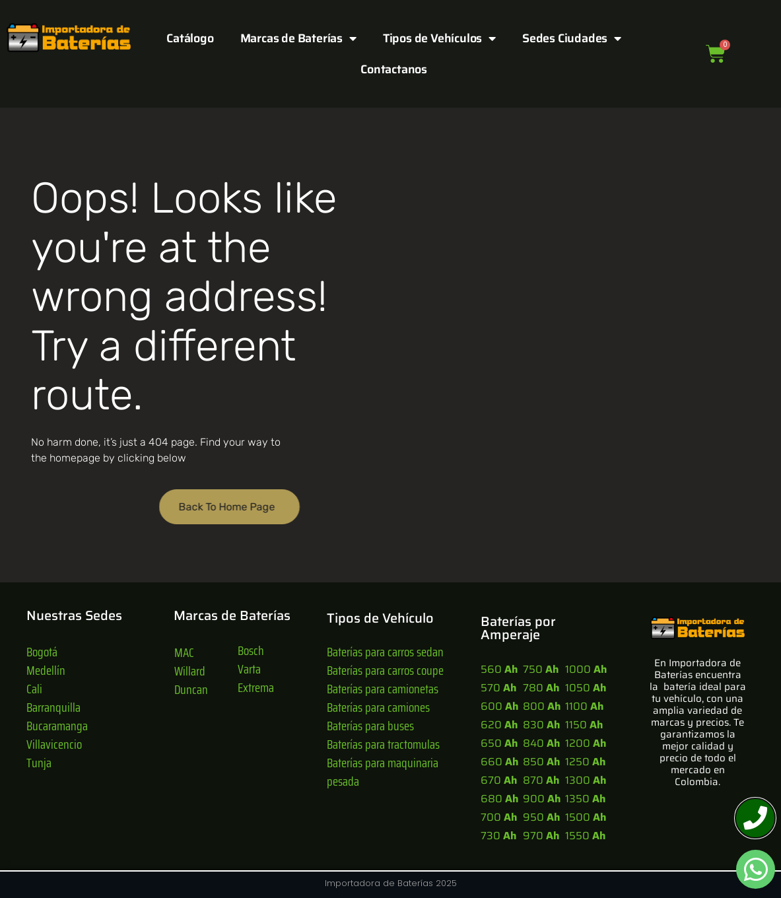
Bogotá (41, 652)
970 (541, 835)
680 (499, 798)
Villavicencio (54, 744)
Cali (34, 689)
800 (541, 706)
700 (499, 817)
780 (541, 687)
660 (499, 761)
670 (499, 780)
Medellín (45, 670)
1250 (585, 761)
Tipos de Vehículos (439, 38)
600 (499, 706)
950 (541, 817)
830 (541, 724)
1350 (585, 798)
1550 (585, 835)
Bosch (251, 650)
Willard (189, 671)
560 (499, 669)
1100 (584, 706)
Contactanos (393, 69)
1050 (585, 687)
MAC (184, 652)
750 (541, 669)
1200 (585, 743)
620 (499, 724)
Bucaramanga (57, 726)
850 (541, 761)
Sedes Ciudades (571, 38)
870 (541, 780)
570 (498, 687)
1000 (586, 669)
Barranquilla (53, 707)
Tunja (38, 763)
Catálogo (189, 38)
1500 (585, 817)
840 (541, 743)
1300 (585, 780)
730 (498, 835)
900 (541, 798)
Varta (249, 669)
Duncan (191, 689)
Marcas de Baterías (298, 38)
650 (499, 743)
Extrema (256, 687)
